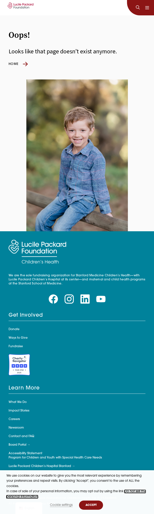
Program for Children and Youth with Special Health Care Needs (55, 457)
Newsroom (16, 427)
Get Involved (26, 315)
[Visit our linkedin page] (85, 299)
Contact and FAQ (21, 436)
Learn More (24, 388)
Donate (14, 329)
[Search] (138, 7)
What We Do (18, 402)
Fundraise (16, 346)
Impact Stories (19, 410)
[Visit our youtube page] (101, 299)
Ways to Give (18, 338)
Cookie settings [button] (61, 505)
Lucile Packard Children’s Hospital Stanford (40, 466)
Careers (14, 419)
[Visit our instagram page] (69, 299)
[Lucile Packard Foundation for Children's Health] (19, 7)
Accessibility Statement (25, 453)
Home (18, 64)
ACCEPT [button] (91, 505)
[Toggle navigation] (147, 7)
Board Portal (17, 445)
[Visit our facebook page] (53, 299)
